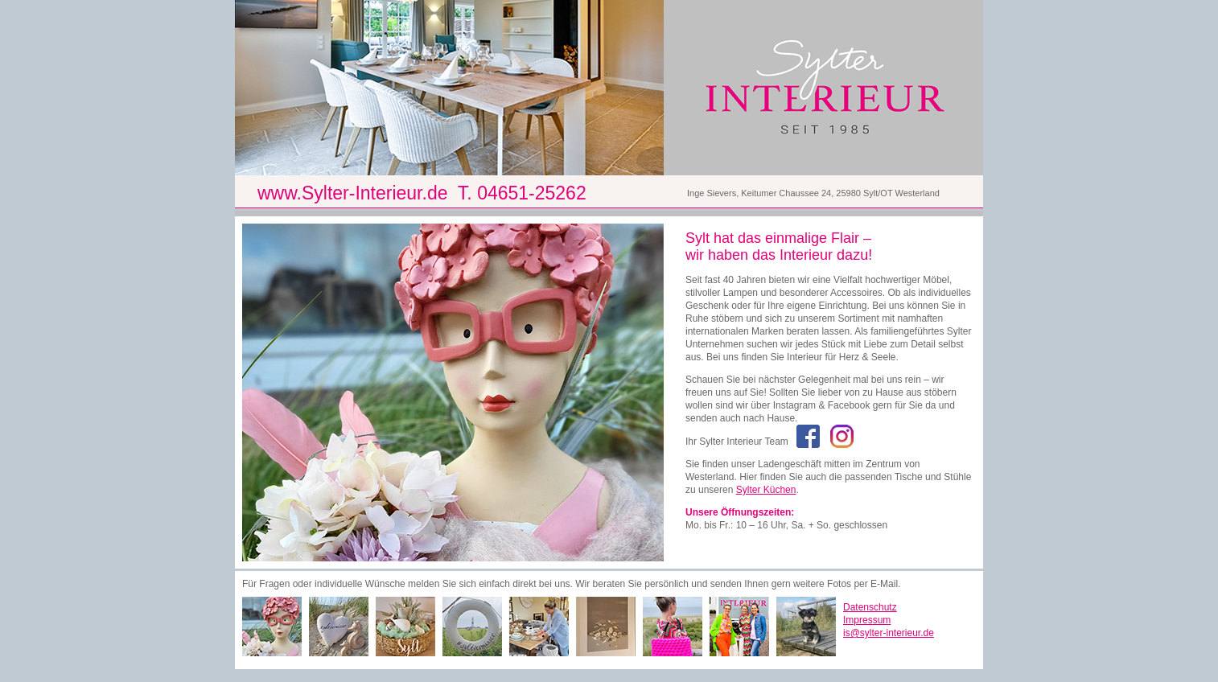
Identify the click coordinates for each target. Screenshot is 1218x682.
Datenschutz (870, 607)
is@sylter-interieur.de (888, 633)
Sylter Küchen (766, 489)
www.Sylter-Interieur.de (352, 193)
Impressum (867, 620)
